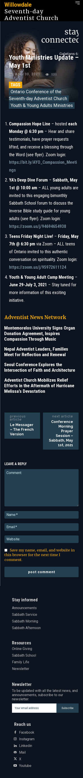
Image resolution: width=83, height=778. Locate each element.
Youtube (25, 766)
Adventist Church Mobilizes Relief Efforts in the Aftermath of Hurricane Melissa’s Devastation (39, 385)
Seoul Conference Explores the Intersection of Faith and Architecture (39, 367)
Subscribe (67, 708)
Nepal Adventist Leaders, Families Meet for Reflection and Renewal (36, 351)
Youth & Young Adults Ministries (42, 105)
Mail (22, 752)
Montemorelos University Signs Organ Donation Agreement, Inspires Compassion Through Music (39, 333)
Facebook (26, 732)
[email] (34, 708)
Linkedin (25, 746)
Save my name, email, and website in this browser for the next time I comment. (39, 555)
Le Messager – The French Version (22, 429)
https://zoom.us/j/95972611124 (37, 267)
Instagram (27, 739)
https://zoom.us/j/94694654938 (37, 226)
